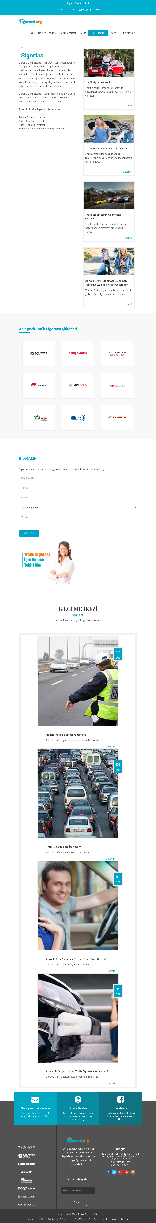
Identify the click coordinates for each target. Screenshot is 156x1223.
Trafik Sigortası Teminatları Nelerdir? (107, 148)
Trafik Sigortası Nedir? (98, 82)
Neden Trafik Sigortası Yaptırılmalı (66, 734)
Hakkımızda (111, 1219)
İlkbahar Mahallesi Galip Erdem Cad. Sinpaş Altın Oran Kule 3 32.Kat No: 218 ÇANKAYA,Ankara (120, 1156)
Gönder (78, 1202)
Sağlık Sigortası (68, 32)
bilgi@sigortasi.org (120, 1161)
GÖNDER (29, 533)
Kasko (83, 32)
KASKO (81, 1219)
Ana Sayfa (32, 1219)
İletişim (124, 1219)
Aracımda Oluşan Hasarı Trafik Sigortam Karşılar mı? (77, 1071)
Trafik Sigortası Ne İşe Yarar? (63, 846)
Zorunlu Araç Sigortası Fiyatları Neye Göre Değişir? (76, 959)
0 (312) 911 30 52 (120, 1165)
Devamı (127, 105)
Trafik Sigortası (98, 32)
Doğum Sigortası (47, 32)
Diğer (114, 32)
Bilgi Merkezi (128, 32)
